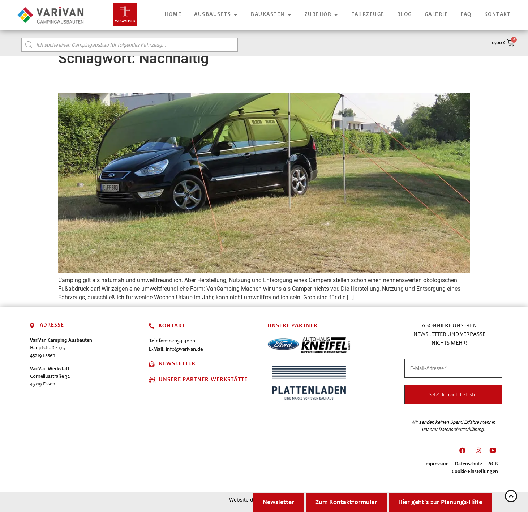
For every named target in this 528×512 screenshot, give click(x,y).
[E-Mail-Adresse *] (453, 368)
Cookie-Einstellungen (475, 471)
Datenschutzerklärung (461, 429)
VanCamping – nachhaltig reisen (142, 80)
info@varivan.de (184, 349)
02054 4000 (182, 341)
